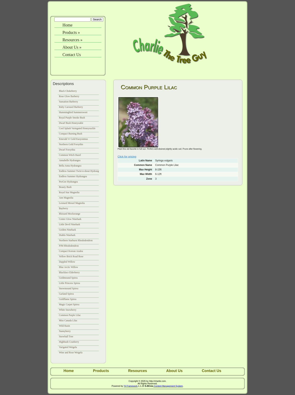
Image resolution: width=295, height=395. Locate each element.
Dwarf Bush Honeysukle (71, 123)
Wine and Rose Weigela (71, 352)
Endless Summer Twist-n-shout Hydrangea (80, 171)
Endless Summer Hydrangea (73, 176)
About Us (71, 47)
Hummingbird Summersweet (73, 112)
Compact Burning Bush (70, 133)
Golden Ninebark (67, 229)
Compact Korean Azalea (71, 251)
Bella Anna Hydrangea (70, 165)
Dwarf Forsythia (67, 149)
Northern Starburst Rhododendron (76, 240)
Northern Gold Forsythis (71, 144)
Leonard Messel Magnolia (72, 203)
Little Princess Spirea (69, 283)
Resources (72, 40)
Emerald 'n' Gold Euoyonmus (73, 139)
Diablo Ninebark (67, 235)
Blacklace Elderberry (69, 272)
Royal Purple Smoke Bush (72, 117)
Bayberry (63, 208)
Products (71, 32)
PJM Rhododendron (69, 245)
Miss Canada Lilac (68, 320)
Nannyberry (65, 331)
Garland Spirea (66, 293)
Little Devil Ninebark (69, 224)
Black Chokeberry (68, 91)
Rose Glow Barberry (69, 96)
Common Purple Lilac (70, 315)
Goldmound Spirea (68, 277)
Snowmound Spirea (68, 288)
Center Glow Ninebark (70, 219)
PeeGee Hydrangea (68, 181)
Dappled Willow (67, 261)
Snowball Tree (66, 336)
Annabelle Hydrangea (70, 160)
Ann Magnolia (66, 197)
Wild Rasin (64, 325)
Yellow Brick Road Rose (71, 256)
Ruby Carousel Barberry (71, 107)
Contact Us (71, 54)
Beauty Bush (65, 187)
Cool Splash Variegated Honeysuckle (77, 128)
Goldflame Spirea (67, 299)
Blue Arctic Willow (68, 267)
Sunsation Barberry (68, 101)
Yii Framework (131, 386)
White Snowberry (67, 309)
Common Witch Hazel (70, 155)
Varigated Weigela (68, 347)
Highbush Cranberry (69, 341)
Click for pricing (127, 156)
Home (67, 25)
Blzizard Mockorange (69, 213)
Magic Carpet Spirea (69, 304)
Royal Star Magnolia (69, 192)
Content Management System (168, 386)
